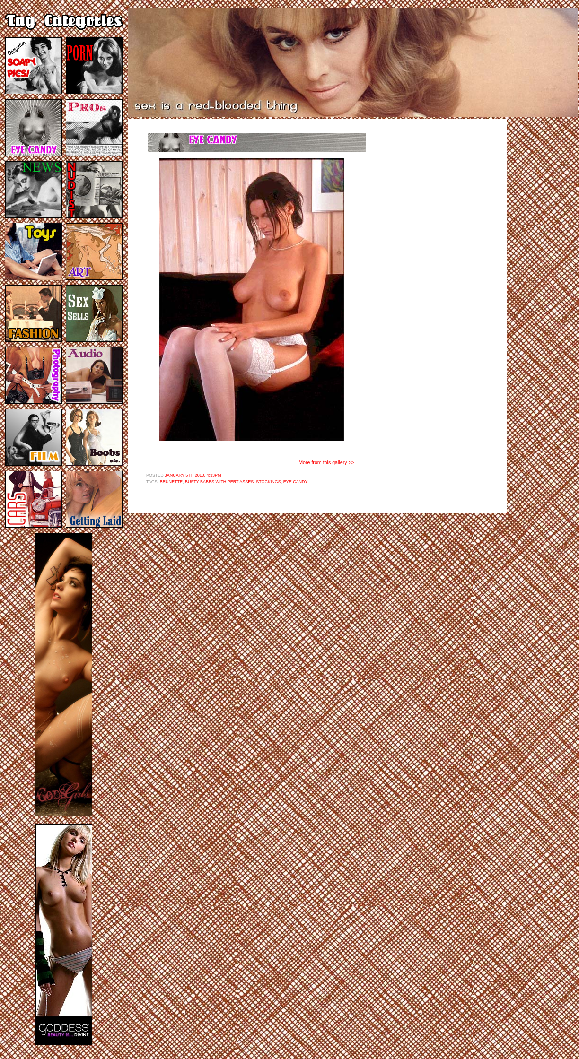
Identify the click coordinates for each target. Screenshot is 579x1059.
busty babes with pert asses (219, 481)
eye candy (295, 481)
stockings (268, 481)
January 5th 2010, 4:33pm (193, 475)
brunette (171, 481)
